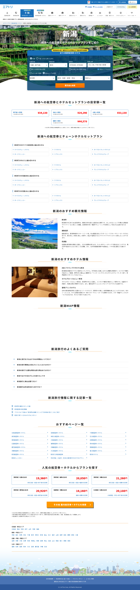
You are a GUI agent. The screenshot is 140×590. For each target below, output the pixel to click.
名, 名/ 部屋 (97, 65)
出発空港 (32, 61)
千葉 (28, 535)
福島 (37, 529)
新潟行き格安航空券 (57, 454)
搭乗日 (71, 61)
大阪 (20, 541)
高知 (68, 541)
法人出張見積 (132, 6)
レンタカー (100, 14)
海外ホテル (83, 14)
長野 (61, 535)
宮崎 (32, 547)
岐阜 (65, 535)
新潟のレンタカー (17, 458)
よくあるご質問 (90, 578)
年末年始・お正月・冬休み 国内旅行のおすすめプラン (67, 458)
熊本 (24, 547)
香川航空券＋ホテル (96, 451)
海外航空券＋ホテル (40, 12)
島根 (41, 541)
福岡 (13, 547)
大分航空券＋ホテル (57, 451)
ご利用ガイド (109, 6)
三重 (76, 535)
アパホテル (57, 150)
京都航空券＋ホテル (18, 451)
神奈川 (37, 535)
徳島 (57, 541)
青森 (18, 529)
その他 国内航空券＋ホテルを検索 (70, 504)
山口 (53, 541)
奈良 (28, 541)
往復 (33, 58)
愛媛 (65, 541)
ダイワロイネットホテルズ (102, 150)
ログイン (133, 2)
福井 (53, 535)
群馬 (20, 535)
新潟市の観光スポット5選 (22, 406)
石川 (49, 535)
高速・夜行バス (110, 14)
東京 (32, 535)
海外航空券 (16, 14)
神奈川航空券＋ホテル (57, 436)
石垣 (45, 547)
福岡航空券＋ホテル (57, 444)
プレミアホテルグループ (101, 154)
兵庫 (24, 541)
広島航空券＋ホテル (18, 444)
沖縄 (41, 547)
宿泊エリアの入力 (103, 69)
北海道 (14, 529)
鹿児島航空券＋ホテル (18, 447)
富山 (45, 535)
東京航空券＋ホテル (18, 436)
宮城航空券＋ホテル (57, 433)
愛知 (72, 535)
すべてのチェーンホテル (21, 150)
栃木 (17, 535)
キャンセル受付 (99, 6)
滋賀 (13, 541)
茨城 (13, 535)
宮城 (33, 529)
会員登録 (123, 2)
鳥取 (37, 541)
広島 (49, 541)
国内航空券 (7, 14)
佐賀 (17, 547)
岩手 (26, 529)
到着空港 (51, 61)
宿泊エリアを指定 (50, 73)
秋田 (22, 529)
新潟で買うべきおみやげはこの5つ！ (26, 415)
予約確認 (89, 6)
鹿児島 (37, 547)
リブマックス (58, 154)
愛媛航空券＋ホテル (96, 447)
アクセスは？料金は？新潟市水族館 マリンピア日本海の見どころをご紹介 (37, 412)
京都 (17, 541)
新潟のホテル (94, 454)
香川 (61, 541)
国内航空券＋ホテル (27, 12)
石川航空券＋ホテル (96, 436)
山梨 (57, 535)
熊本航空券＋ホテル (96, 444)
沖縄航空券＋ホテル (57, 447)
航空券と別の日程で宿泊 (77, 69)
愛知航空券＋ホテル (18, 440)
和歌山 (33, 541)
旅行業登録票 (49, 578)
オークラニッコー (19, 154)
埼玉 (24, 535)
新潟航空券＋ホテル (18, 454)
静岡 (68, 535)
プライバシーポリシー (77, 578)
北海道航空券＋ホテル (18, 433)
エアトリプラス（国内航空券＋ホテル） (12, 23)
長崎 (20, 547)
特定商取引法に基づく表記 (63, 578)
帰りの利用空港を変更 (37, 69)
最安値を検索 (70, 86)
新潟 (41, 535)
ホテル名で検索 (36, 73)
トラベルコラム (121, 6)
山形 (30, 529)
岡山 (45, 541)
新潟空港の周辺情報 (21, 409)
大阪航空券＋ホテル (57, 440)
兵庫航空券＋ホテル (96, 440)
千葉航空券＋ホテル (96, 433)
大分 (28, 547)
